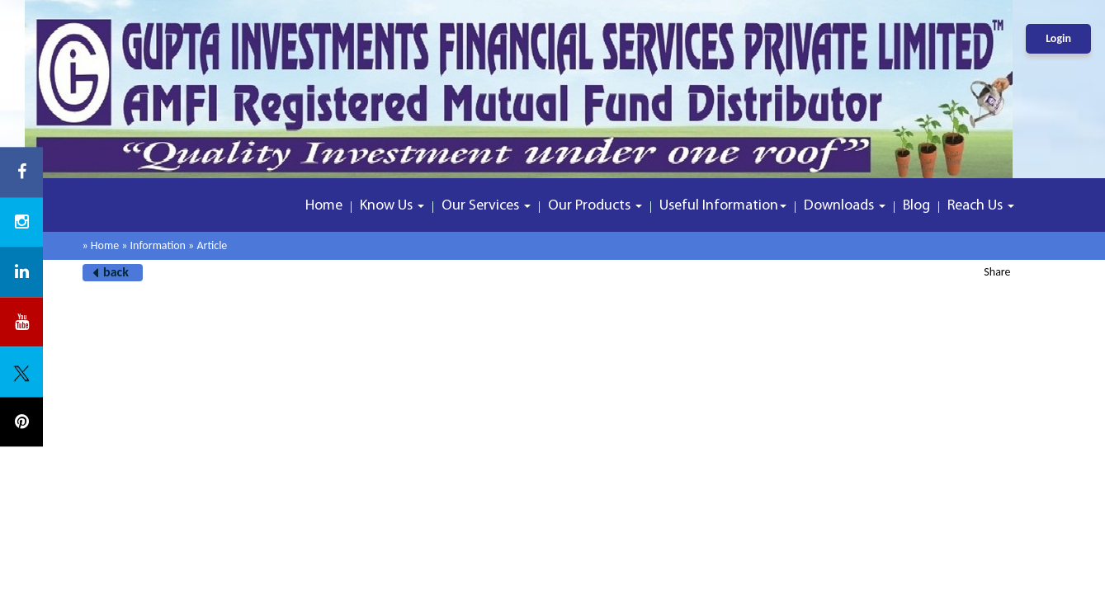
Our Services (486, 206)
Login (1058, 38)
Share (997, 272)
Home (323, 206)
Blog (916, 206)
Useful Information (722, 206)
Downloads (844, 206)
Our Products (595, 206)
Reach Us (980, 206)
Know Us (392, 206)
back (116, 272)
